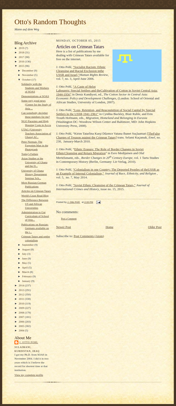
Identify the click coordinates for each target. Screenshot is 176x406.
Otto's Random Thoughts (50, 22)
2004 (22, 330)
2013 (22, 290)
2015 (22, 65)
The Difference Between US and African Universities (34, 203)
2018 (22, 52)
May (25, 262)
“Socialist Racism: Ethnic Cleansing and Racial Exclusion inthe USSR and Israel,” (81, 71)
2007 (22, 316)
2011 (22, 298)
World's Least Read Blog (35, 195)
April (25, 267)
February (27, 276)
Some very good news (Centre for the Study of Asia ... (36, 104)
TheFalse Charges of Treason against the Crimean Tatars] (108, 135)
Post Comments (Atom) (89, 236)
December (28, 70)
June (25, 258)
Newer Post (63, 227)
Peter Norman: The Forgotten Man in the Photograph (34, 145)
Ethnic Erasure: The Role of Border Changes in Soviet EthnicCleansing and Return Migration (100, 151)
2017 (22, 57)
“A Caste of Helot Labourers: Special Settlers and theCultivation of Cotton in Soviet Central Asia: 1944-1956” (107, 90)
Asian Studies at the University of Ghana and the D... (34, 162)
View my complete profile (28, 374)
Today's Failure (29, 153)
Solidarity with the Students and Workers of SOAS (35, 87)
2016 (22, 61)
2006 (22, 321)
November (28, 74)
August (26, 249)
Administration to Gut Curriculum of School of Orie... (35, 216)
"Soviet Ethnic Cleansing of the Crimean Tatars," (104, 185)
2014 (22, 285)
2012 (22, 294)
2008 (22, 312)
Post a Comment (69, 218)
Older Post (155, 227)
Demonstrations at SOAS (35, 96)
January (26, 280)
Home (109, 227)
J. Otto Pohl (28, 342)
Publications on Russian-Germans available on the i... (35, 228)
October (27, 79)
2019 (22, 47)
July (24, 253)
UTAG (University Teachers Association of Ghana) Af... (36, 133)
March (26, 271)
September (28, 244)
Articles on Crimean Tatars (36, 190)
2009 (22, 307)
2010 (22, 303)
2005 (22, 326)
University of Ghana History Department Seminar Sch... (34, 174)
